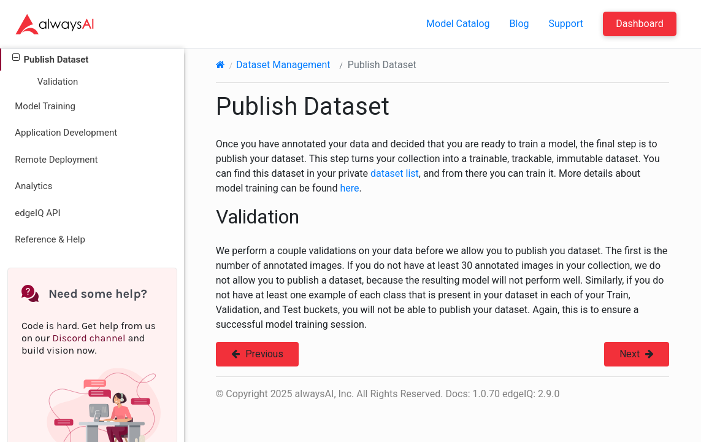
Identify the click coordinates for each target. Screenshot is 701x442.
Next (636, 354)
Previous (257, 354)
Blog (519, 23)
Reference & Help (50, 239)
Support (566, 23)
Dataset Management (283, 65)
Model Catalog (458, 23)
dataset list (394, 173)
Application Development (66, 132)
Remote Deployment (56, 159)
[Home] (220, 65)
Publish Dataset (50, 58)
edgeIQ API (37, 213)
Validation (58, 81)
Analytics (33, 186)
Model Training (45, 106)
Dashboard (639, 23)
